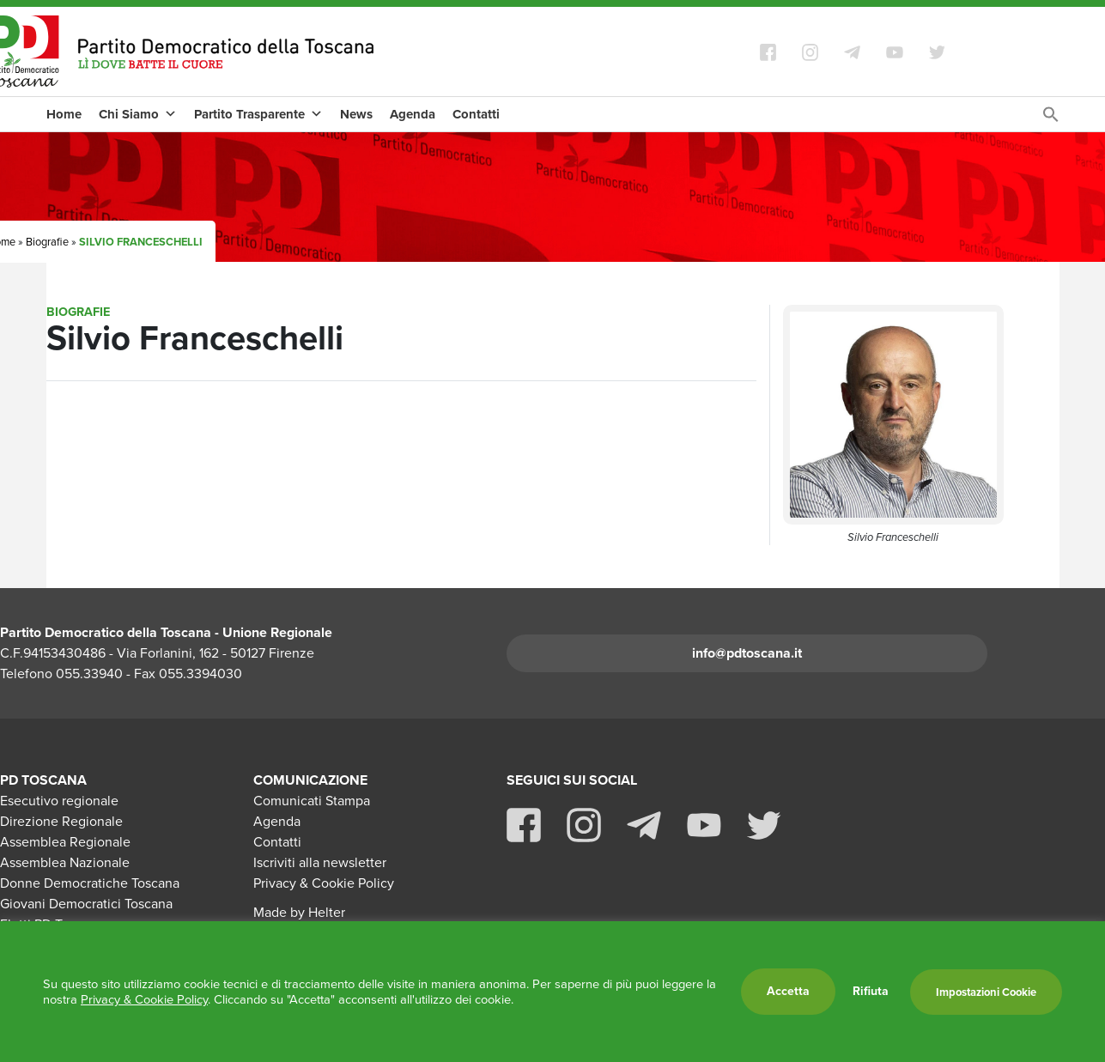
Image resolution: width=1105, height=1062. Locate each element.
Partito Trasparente (258, 114)
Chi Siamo (138, 114)
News (356, 114)
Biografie (47, 242)
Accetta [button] (788, 991)
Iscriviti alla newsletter (319, 862)
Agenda (412, 114)
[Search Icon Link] (1050, 119)
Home (64, 114)
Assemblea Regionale (65, 842)
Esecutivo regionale (59, 800)
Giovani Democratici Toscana (86, 903)
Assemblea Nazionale (65, 862)
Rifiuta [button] (871, 991)
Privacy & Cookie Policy (323, 883)
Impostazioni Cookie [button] (986, 992)
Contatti (476, 114)
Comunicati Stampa (311, 800)
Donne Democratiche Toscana (89, 883)
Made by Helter (299, 912)
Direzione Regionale (61, 821)
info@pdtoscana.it (747, 653)
